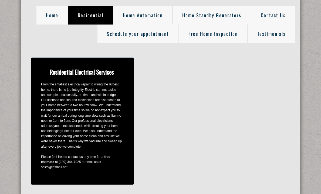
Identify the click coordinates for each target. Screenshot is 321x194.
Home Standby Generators (211, 15)
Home (52, 15)
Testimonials (271, 33)
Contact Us (273, 15)
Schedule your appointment (138, 33)
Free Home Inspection (213, 33)
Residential (90, 15)
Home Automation (143, 15)
